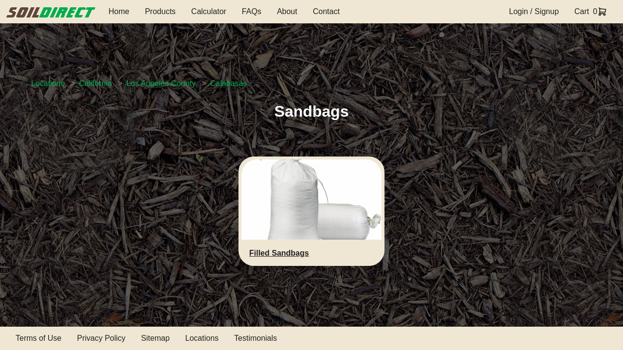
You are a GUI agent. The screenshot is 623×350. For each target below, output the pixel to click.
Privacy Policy (101, 338)
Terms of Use (38, 338)
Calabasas (228, 83)
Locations (48, 83)
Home (119, 11)
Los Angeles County (161, 83)
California (95, 83)
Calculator (208, 11)
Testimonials (255, 338)
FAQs (251, 11)
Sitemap (155, 338)
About (287, 11)
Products (160, 11)
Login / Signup (534, 11)
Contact (326, 11)
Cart (581, 11)
